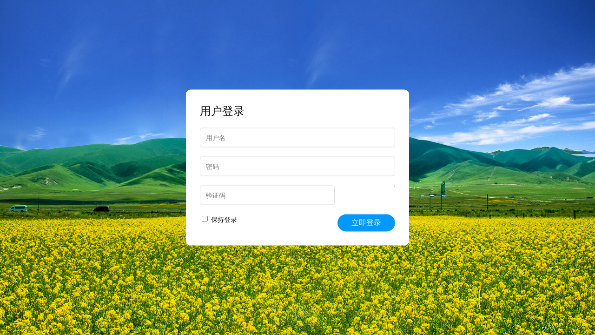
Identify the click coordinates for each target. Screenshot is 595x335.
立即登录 (366, 223)
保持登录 (219, 219)
